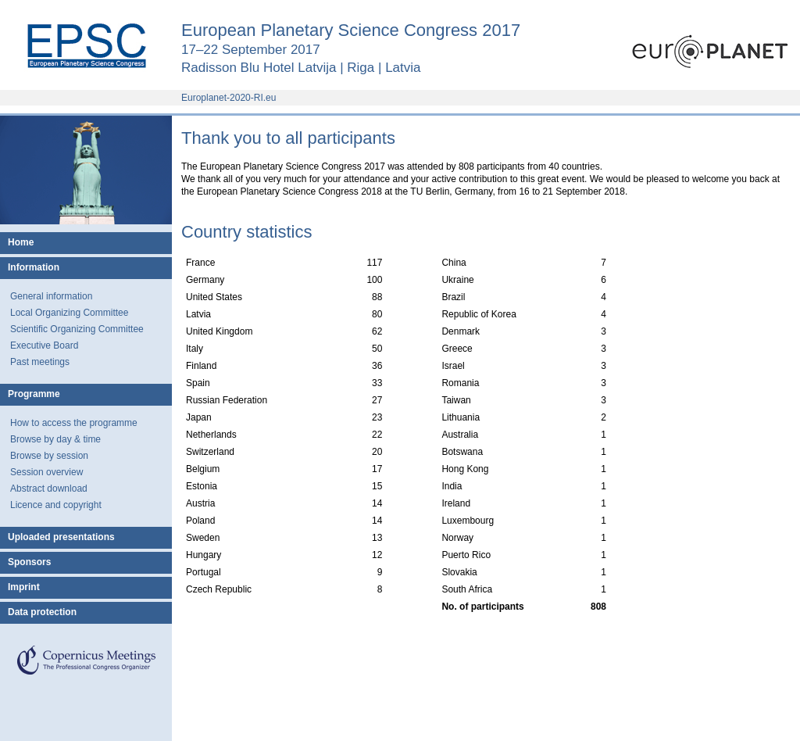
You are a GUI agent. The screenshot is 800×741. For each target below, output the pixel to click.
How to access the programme (74, 422)
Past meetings (40, 361)
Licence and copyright (56, 504)
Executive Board (44, 345)
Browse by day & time (55, 439)
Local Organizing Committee (69, 312)
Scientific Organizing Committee (77, 329)
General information (51, 296)
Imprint (24, 587)
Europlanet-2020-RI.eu (228, 97)
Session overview (46, 472)
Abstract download (49, 488)
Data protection (42, 612)
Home (21, 242)
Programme (34, 393)
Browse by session (49, 455)
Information (33, 267)
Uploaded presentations (61, 537)
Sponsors (29, 562)
